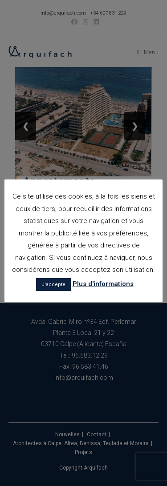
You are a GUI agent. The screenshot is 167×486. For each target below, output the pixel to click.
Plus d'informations (103, 284)
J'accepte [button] (53, 284)
